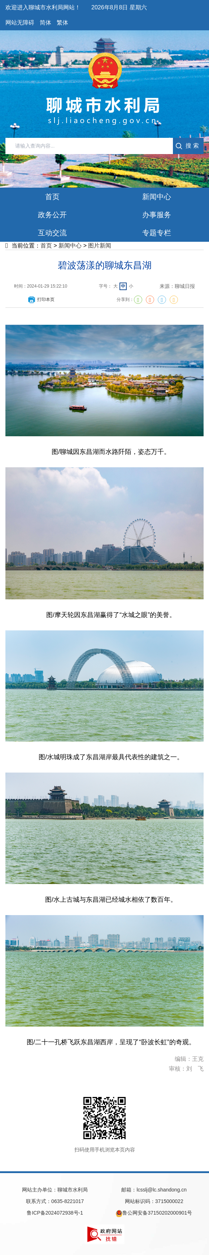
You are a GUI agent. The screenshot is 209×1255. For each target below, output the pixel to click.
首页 (46, 245)
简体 (45, 22)
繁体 (62, 22)
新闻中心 (70, 245)
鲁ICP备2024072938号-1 (55, 1213)
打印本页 (40, 299)
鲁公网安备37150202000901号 (154, 1213)
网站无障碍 (19, 22)
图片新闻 (99, 245)
